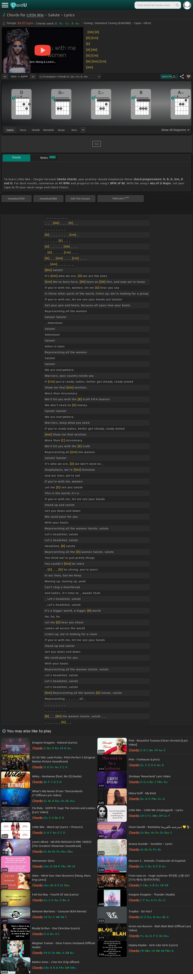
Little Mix (35, 15)
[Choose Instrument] (83, 130)
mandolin (48, 129)
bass (74, 129)
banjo (61, 129)
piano (23, 129)
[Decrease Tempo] (5, 76)
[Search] (177, 5)
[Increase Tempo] (33, 76)
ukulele (36, 129)
